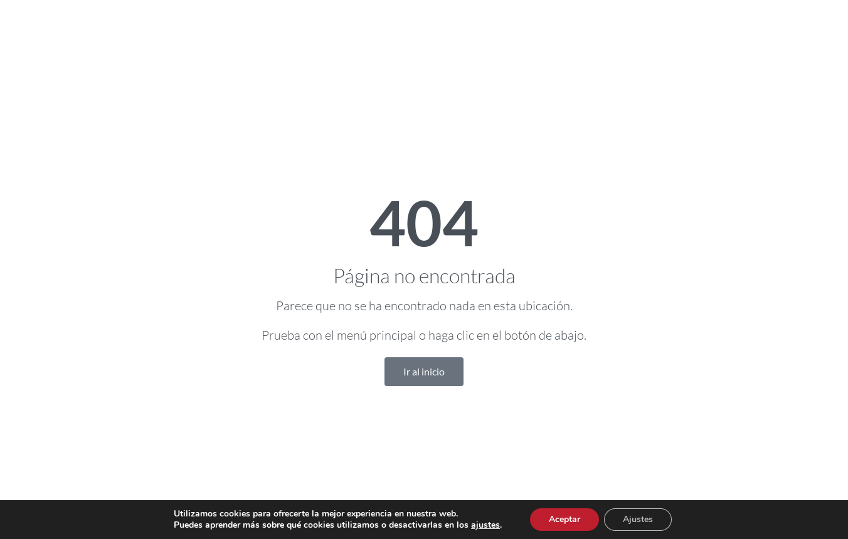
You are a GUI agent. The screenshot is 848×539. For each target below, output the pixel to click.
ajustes (485, 525)
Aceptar (564, 519)
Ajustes (638, 519)
